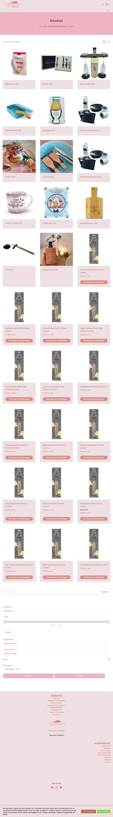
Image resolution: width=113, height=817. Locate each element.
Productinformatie (103, 755)
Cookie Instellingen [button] (88, 811)
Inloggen (107, 748)
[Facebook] (52, 787)
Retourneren (56, 710)
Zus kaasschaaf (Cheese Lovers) (94, 565)
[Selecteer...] (56, 654)
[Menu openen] (108, 10)
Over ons (56, 698)
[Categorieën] (56, 644)
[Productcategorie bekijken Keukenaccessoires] (93, 161)
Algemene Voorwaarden (56, 701)
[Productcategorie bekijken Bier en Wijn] (93, 68)
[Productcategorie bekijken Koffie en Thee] (19, 207)
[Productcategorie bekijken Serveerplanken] (93, 207)
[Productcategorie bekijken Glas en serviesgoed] (93, 114)
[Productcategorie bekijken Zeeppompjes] (56, 254)
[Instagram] (56, 787)
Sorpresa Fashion (56, 735)
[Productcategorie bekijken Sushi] (19, 254)
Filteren (28, 676)
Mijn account (105, 750)
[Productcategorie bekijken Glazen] (19, 161)
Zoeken (104, 592)
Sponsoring (56, 714)
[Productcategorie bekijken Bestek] (56, 68)
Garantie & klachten (56, 712)
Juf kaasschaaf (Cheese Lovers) (93, 387)
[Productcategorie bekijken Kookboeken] (56, 207)
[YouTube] (61, 787)
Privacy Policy (56, 703)
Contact (107, 760)
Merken (107, 757)
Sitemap (107, 762)
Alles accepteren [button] (103, 811)
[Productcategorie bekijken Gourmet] (56, 161)
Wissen (79, 676)
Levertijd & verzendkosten (56, 705)
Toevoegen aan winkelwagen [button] (93, 282)
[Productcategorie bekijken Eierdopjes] (56, 114)
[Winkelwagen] (108, 4)
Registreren (106, 746)
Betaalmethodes (56, 707)
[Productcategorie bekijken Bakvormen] (19, 68)
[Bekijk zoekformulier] (103, 4)
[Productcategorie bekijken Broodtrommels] (19, 114)
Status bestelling (104, 753)
